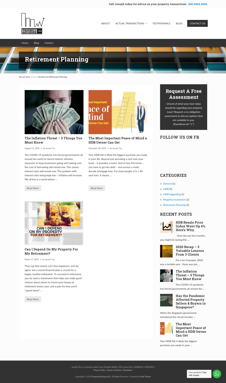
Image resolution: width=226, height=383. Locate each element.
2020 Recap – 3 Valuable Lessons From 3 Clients (190, 250)
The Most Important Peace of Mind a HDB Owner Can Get (118, 140)
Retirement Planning (174, 204)
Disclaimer (127, 370)
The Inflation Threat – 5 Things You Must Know (190, 275)
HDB (166, 188)
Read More (33, 189)
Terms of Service (114, 370)
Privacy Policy (100, 370)
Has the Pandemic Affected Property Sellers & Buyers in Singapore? (191, 301)
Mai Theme (146, 376)
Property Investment (174, 199)
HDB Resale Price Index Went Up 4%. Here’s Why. (191, 226)
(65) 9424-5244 (197, 4)
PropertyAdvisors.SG (101, 376)
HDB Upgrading (172, 194)
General (167, 183)
